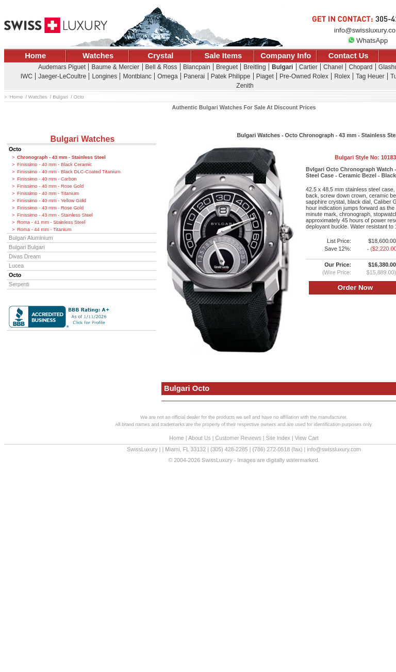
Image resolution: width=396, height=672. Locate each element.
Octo (15, 149)
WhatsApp (368, 40)
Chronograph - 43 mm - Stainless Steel (61, 157)
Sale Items (223, 56)
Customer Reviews (238, 438)
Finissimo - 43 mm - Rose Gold (50, 207)
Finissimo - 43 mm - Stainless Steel (55, 215)
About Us (199, 438)
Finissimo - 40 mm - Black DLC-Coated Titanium (69, 171)
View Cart (307, 438)
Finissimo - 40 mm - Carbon (47, 179)
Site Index (278, 438)
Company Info (285, 56)
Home (35, 56)
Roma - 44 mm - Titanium (44, 229)
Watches (97, 56)
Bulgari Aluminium (31, 238)
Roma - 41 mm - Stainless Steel (51, 222)
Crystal (161, 56)
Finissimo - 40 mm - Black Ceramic (54, 164)
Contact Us (348, 56)
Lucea (16, 266)
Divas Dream (25, 256)
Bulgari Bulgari (27, 247)
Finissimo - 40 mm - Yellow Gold (51, 200)
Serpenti (19, 284)
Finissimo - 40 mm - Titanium (48, 193)
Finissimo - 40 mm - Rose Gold (50, 186)
